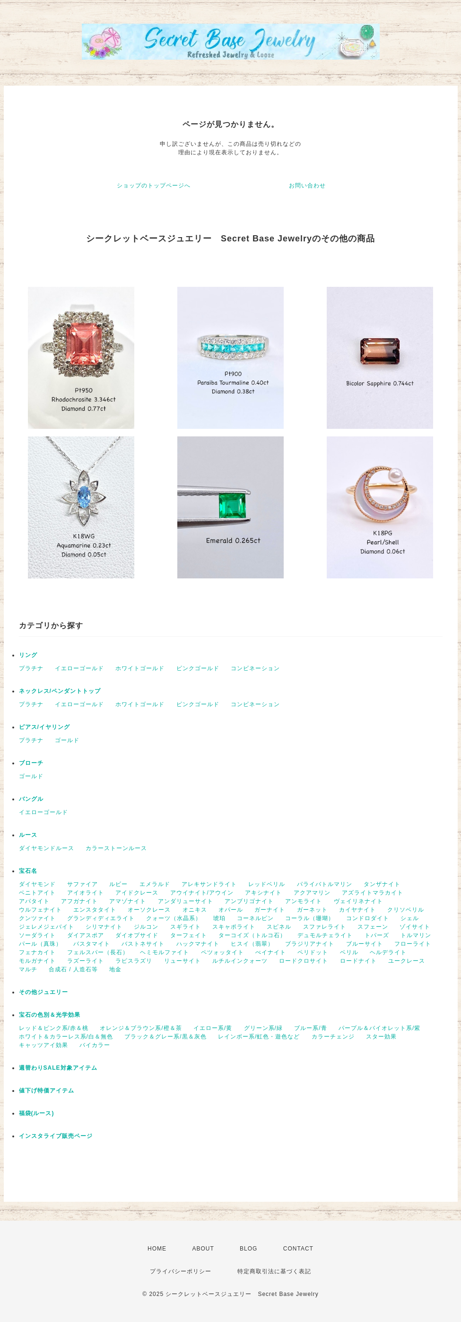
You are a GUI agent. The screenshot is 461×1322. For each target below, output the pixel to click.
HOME (157, 1248)
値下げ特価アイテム (46, 1090)
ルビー (118, 884)
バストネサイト (143, 943)
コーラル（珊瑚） (309, 918)
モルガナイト (37, 961)
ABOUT (203, 1248)
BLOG (248, 1248)
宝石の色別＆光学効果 (49, 1014)
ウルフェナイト (40, 909)
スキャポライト (233, 926)
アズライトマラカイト (372, 892)
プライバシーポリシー (180, 1271)
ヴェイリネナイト (358, 901)
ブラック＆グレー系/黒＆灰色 (165, 1036)
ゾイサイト (415, 926)
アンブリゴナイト (249, 901)
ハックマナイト (197, 943)
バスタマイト (91, 943)
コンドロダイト (367, 918)
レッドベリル (266, 884)
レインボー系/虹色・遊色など (259, 1036)
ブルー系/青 (310, 1028)
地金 (115, 969)
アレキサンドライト (209, 884)
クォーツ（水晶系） (173, 918)
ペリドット (312, 952)
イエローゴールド (79, 668)
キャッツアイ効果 (43, 1045)
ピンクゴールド (197, 668)
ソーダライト (37, 935)
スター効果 (381, 1036)
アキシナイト (263, 892)
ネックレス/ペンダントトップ (60, 691)
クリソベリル (405, 909)
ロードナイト (358, 961)
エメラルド (154, 884)
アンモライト (303, 901)
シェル (409, 918)
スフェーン (372, 926)
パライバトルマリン (324, 884)
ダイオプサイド (136, 935)
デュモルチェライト (325, 935)
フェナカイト (37, 952)
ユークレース (406, 961)
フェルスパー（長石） (98, 952)
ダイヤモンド (37, 884)
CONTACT (298, 1248)
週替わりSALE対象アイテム (58, 1068)
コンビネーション (255, 668)
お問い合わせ (307, 185)
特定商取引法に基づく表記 (274, 1271)
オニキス (195, 909)
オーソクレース (149, 909)
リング (28, 655)
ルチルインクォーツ (240, 961)
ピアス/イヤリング (44, 727)
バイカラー (94, 1045)
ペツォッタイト (222, 952)
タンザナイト (382, 884)
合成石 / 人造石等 (73, 969)
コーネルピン (255, 918)
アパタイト (34, 901)
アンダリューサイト (185, 901)
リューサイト (182, 961)
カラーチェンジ (333, 1036)
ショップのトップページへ (154, 185)
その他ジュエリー (43, 992)
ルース (28, 835)
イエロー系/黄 (212, 1028)
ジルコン (146, 926)
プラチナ (31, 668)
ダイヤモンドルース (46, 848)
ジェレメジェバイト (46, 926)
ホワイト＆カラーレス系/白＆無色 (66, 1036)
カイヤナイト (357, 909)
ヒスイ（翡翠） (252, 943)
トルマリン (415, 935)
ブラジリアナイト (309, 943)
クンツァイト (37, 918)
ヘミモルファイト (164, 952)
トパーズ (377, 935)
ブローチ (31, 763)
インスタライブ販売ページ (56, 1136)
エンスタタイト (94, 909)
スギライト (185, 926)
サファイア (82, 884)
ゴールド (67, 740)
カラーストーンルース (116, 848)
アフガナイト (79, 901)
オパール (230, 909)
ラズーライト (85, 961)
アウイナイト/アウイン (202, 892)
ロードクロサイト (303, 961)
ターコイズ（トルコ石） (252, 935)
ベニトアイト (37, 892)
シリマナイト (104, 926)
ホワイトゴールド (140, 668)
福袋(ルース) (36, 1113)
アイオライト (85, 892)
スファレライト (324, 926)
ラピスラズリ (133, 961)
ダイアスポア (85, 935)
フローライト (412, 943)
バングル (31, 799)
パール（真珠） (40, 943)
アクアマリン (312, 892)
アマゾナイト (127, 901)
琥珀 (219, 918)
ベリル (349, 952)
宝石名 (28, 871)
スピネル (279, 926)
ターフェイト (188, 935)
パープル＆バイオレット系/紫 (379, 1028)
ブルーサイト (364, 943)
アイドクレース (136, 892)
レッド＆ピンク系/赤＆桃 (53, 1028)
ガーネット (312, 909)
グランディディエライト (101, 918)
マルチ (28, 969)
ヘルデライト (388, 952)
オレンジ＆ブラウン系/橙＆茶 (141, 1028)
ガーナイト (269, 909)
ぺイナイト (270, 952)
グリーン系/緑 (263, 1028)
